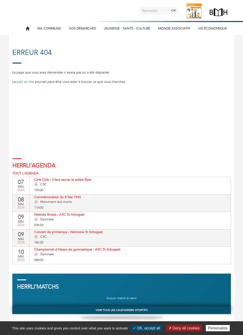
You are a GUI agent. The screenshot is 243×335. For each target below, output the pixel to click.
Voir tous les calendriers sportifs (122, 310)
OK (173, 10)
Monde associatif (174, 28)
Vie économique (212, 28)
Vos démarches (82, 28)
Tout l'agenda (25, 173)
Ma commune (49, 28)
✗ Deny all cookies (184, 328)
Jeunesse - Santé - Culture (127, 28)
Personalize (218, 328)
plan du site (25, 82)
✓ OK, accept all (146, 328)
